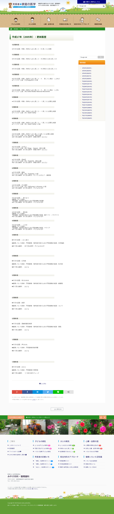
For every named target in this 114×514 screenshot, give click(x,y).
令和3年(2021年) (86, 76)
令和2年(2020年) (86, 78)
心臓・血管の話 (92, 441)
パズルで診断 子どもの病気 (42, 451)
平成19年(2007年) (87, 110)
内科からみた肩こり (65, 448)
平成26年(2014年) (87, 91)
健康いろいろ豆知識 (94, 456)
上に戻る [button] (58, 409)
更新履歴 (16, 29)
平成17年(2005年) (87, 115)
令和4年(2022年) (86, 73)
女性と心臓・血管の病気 (92, 448)
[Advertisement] (91, 43)
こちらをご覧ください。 (32, 489)
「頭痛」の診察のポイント (41, 464)
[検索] (88, 57)
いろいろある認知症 (90, 461)
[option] (11, 427)
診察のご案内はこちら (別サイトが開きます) (38, 417)
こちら (34, 399)
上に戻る (42, 383)
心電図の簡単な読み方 (91, 445)
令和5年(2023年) (86, 70)
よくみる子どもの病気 (41, 445)
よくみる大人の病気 (66, 445)
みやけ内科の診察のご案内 (17, 454)
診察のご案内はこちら (91, 2)
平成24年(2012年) (87, 97)
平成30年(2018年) (87, 81)
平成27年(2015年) (87, 89)
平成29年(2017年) (87, 84)
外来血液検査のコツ (65, 464)
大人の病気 (64, 441)
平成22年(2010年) (87, 102)
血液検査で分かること (65, 451)
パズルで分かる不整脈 (91, 451)
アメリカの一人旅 (14, 451)
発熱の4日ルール (89, 464)
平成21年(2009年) (87, 105)
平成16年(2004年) (87, 118)
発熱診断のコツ (63, 461)
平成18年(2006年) (87, 113)
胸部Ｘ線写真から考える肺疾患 (68, 467)
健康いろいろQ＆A (90, 467)
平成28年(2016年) (87, 86)
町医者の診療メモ (42, 456)
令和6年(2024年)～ (87, 68)
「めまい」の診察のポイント (42, 467)
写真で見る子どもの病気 (41, 448)
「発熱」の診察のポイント (41, 461)
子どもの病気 (40, 441)
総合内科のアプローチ (69, 456)
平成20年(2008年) (87, 107)
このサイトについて (14, 445)
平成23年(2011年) (87, 99)
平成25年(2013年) (87, 94)
